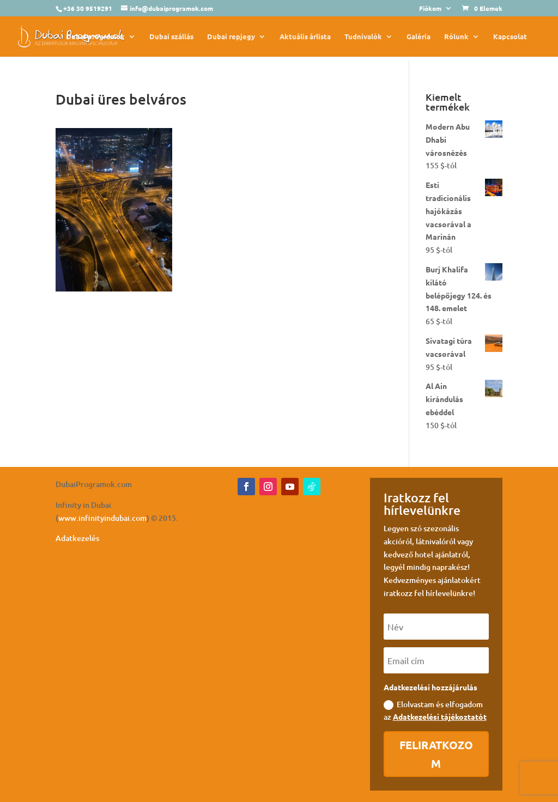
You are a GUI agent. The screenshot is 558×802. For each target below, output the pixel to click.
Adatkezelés (77, 538)
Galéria (418, 37)
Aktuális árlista (305, 37)
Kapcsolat (510, 37)
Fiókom (430, 9)
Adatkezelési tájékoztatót (440, 716)
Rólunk (456, 37)
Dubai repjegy (231, 37)
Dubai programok (95, 37)
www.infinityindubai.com (102, 518)
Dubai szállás (171, 37)
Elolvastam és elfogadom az (435, 710)
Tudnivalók (363, 37)
